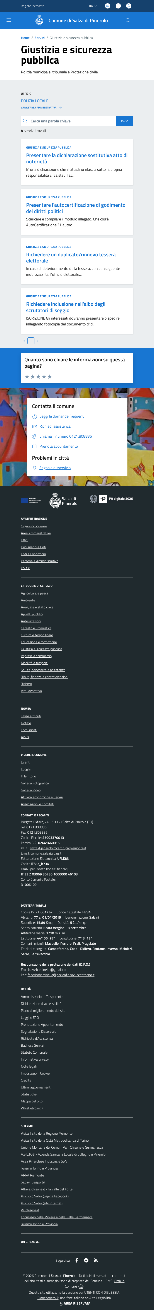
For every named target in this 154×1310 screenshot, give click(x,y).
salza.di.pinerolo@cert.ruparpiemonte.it (58, 848)
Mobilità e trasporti (34, 662)
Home (25, 37)
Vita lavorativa (31, 690)
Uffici (24, 540)
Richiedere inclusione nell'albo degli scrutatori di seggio (65, 307)
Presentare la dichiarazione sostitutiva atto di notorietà (77, 158)
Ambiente (28, 600)
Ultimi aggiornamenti (36, 1087)
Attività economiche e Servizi (42, 797)
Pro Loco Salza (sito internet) (42, 1203)
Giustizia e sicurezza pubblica (48, 147)
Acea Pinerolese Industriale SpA (44, 1161)
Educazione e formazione (39, 642)
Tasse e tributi (31, 716)
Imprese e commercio (36, 655)
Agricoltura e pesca (34, 593)
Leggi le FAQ (30, 1017)
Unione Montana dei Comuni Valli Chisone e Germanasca (62, 1147)
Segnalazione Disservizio (38, 1031)
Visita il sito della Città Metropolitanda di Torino (55, 1140)
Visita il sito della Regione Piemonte (47, 1133)
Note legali (29, 1066)
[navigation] (8, 20)
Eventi (25, 762)
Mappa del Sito (31, 1101)
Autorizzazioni (31, 621)
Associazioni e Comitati (37, 804)
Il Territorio (28, 776)
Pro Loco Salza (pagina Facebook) (45, 1196)
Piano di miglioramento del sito (43, 1010)
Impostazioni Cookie (35, 1073)
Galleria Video (31, 790)
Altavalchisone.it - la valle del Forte (47, 1189)
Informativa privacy (35, 1059)
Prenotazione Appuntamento (42, 1024)
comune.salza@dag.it (45, 853)
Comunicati (29, 730)
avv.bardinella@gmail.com (49, 969)
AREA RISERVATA (74, 1303)
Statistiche (29, 1094)
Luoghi (25, 769)
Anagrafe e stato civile (37, 607)
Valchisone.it (30, 1210)
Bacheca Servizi (32, 1045)
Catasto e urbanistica (36, 628)
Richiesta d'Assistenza (37, 1038)
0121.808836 (36, 827)
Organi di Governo (34, 526)
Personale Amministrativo (39, 561)
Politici (25, 567)
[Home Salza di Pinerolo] (69, 20)
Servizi (40, 37)
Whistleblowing (32, 1108)
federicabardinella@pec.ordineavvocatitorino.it (61, 974)
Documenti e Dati (33, 547)
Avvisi (25, 737)
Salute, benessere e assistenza (43, 669)
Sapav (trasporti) (33, 1182)
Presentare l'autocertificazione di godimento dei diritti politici (75, 208)
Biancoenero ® (48, 1297)
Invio (124, 121)
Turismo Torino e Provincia (39, 1168)
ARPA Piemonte (32, 1175)
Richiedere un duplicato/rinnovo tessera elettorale (71, 257)
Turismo (26, 683)
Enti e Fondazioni (33, 554)
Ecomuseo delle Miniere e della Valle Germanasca (57, 1217)
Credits (26, 1080)
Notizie (26, 723)
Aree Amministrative (36, 533)
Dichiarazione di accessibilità (41, 1003)
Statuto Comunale (34, 1052)
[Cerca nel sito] (128, 20)
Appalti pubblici (32, 614)
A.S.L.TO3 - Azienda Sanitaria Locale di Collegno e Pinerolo (63, 1154)
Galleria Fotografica (35, 783)
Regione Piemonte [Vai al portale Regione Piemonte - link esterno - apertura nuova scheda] (32, 5)
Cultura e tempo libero (37, 635)
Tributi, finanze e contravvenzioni (44, 676)
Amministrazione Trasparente (42, 996)
